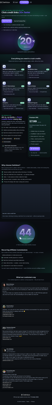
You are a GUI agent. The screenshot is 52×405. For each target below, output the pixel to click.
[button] (26, 198)
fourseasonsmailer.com (8, 316)
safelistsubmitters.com (8, 360)
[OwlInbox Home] (5, 2)
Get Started (36, 149)
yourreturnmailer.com (8, 387)
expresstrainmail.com (8, 313)
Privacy (33, 401)
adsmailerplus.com (7, 382)
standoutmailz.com (7, 339)
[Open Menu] (31, 2)
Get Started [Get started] (25, 2)
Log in (16, 2)
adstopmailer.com (7, 384)
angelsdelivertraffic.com (8, 314)
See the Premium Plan (19, 21)
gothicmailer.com (7, 338)
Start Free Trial (7, 21)
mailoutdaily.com (7, 386)
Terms (27, 401)
